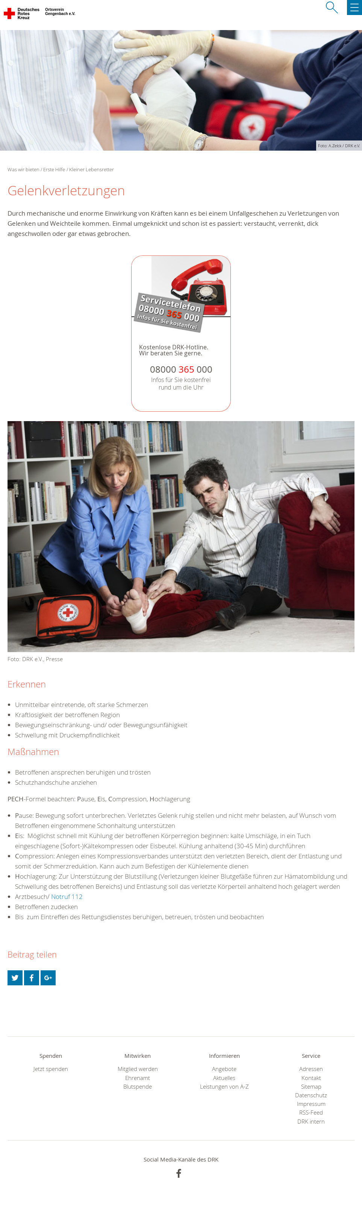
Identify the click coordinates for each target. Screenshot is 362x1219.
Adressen (311, 1068)
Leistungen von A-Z (224, 1086)
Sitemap (311, 1086)
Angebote (224, 1068)
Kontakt (311, 1078)
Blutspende (137, 1086)
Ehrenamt (137, 1078)
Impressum (311, 1103)
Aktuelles (224, 1078)
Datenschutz (311, 1095)
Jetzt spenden (50, 1068)
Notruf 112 (67, 896)
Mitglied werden (138, 1068)
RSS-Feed (311, 1112)
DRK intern (311, 1121)
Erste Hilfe (54, 169)
